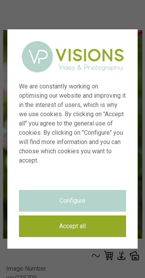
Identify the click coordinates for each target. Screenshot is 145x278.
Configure (72, 200)
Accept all (72, 226)
